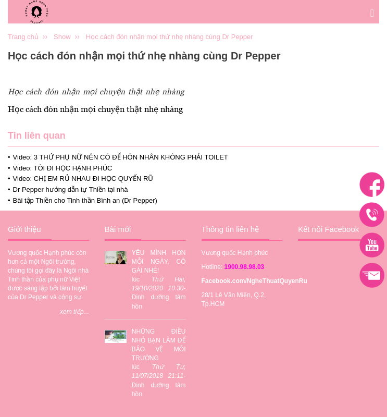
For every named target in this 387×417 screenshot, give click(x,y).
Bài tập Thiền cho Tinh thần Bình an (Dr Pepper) (85, 200)
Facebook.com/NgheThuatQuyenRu (254, 281)
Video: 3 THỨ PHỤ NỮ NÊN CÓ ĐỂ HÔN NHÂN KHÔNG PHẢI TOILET (120, 157)
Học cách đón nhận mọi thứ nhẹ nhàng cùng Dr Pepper (169, 37)
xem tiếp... (74, 311)
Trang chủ (23, 37)
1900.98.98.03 (244, 267)
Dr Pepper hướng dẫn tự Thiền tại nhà (70, 189)
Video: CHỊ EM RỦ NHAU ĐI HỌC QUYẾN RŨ (83, 178)
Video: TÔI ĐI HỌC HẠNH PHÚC (63, 168)
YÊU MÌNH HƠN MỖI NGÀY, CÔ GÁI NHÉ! (159, 261)
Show (62, 37)
